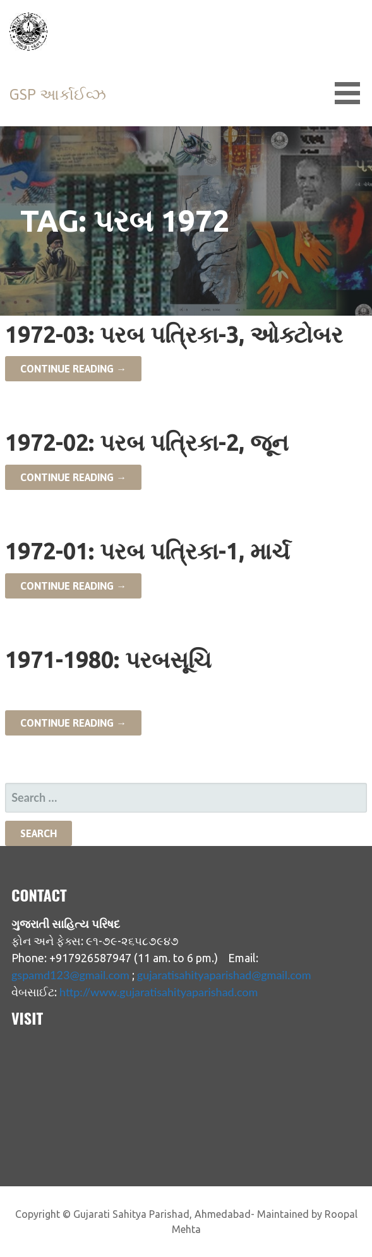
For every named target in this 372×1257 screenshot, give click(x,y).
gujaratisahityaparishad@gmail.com (224, 975)
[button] (352, 93)
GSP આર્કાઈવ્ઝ (57, 94)
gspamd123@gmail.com (70, 975)
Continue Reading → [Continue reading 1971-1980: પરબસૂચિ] (73, 723)
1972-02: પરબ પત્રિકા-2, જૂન (147, 442)
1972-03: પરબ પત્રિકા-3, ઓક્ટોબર (174, 334)
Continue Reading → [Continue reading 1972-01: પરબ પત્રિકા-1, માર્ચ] (73, 586)
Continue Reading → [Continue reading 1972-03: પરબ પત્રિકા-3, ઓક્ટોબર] (73, 368)
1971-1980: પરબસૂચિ (108, 659)
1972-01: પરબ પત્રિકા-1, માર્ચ (147, 551)
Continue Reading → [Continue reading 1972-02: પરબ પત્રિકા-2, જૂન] (73, 477)
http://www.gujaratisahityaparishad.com (158, 992)
